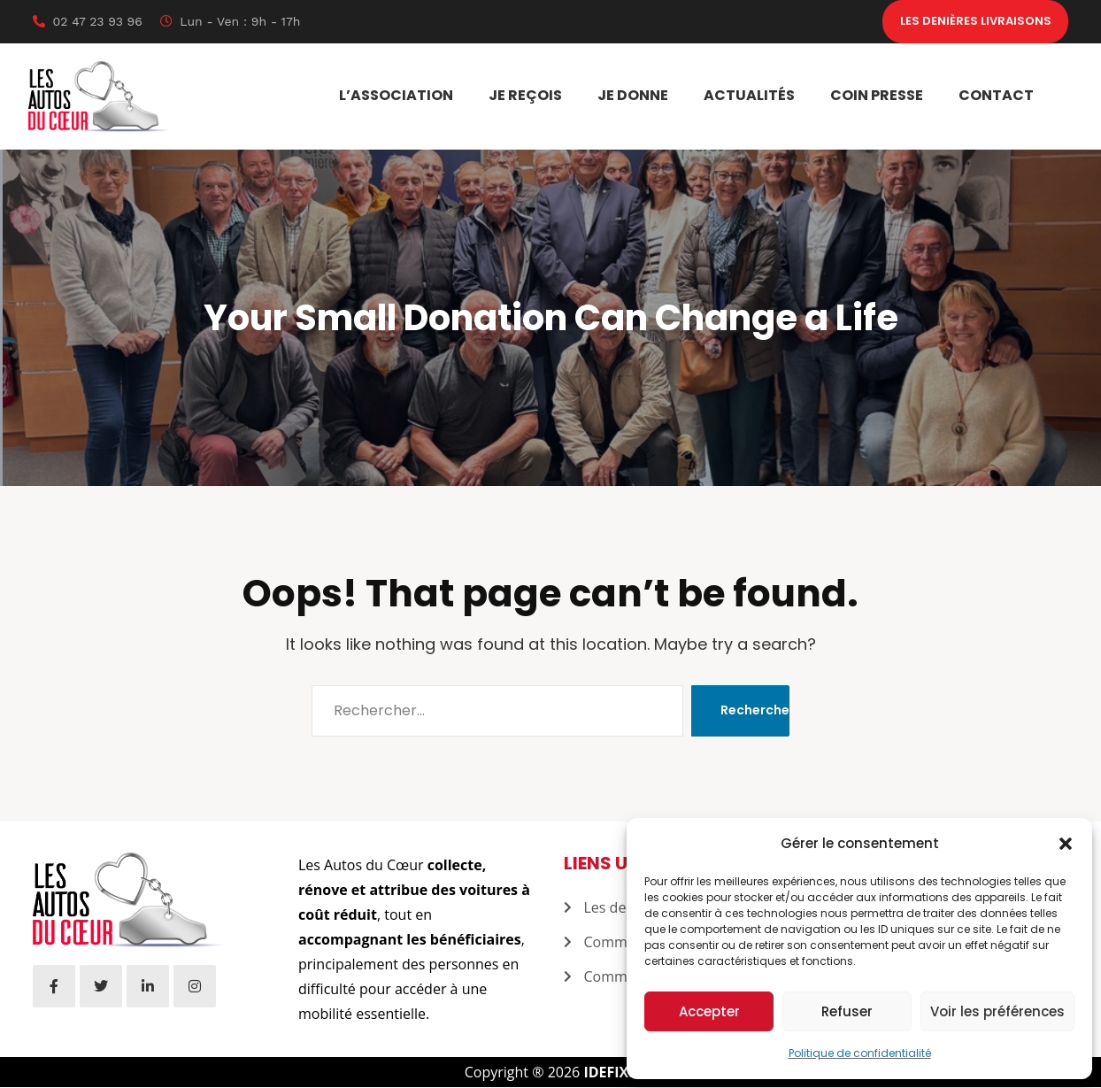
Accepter (709, 1011)
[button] (1065, 844)
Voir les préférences (997, 1011)
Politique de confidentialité (860, 1053)
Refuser (847, 1011)
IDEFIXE (609, 1073)
